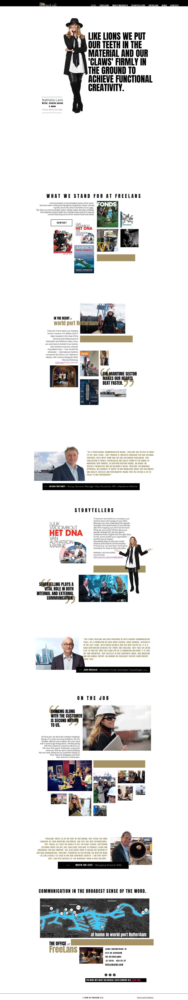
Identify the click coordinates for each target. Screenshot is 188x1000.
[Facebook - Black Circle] (110, 975)
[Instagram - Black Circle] (114, 975)
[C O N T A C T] (61, 222)
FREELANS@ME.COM (114, 964)
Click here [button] (59, 362)
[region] (51, 120)
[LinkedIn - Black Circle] (106, 975)
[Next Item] (86, 540)
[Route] (81, 911)
